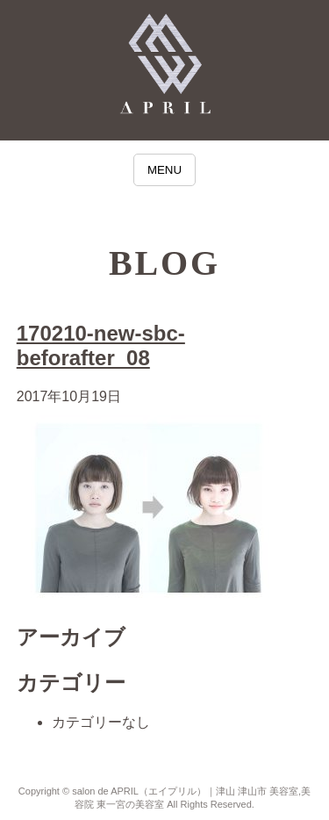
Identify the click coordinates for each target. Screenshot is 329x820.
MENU (164, 169)
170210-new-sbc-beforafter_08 (101, 345)
